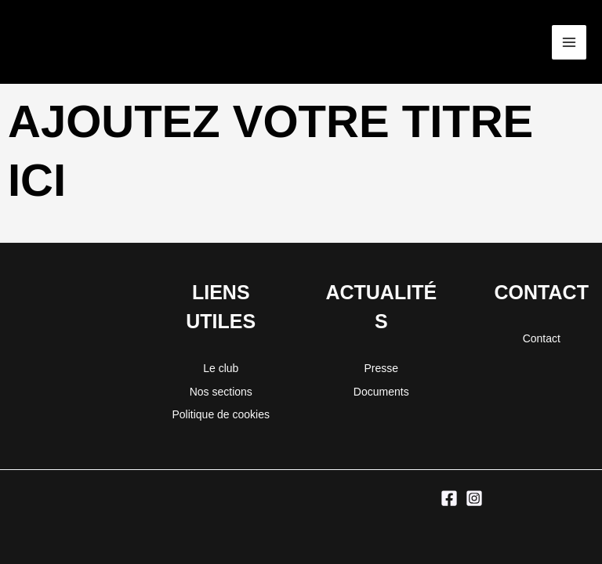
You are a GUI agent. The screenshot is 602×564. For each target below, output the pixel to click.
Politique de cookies (221, 414)
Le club (220, 368)
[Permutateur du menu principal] (569, 42)
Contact (541, 338)
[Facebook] (449, 498)
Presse (381, 368)
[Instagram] (474, 498)
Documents (381, 391)
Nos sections (221, 391)
